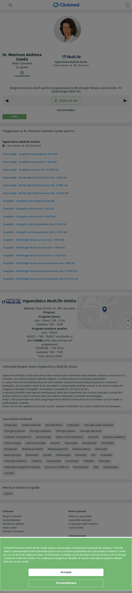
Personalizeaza (66, 583)
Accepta (66, 572)
